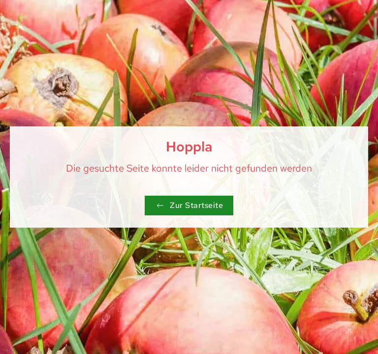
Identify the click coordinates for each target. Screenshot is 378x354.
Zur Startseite (189, 205)
